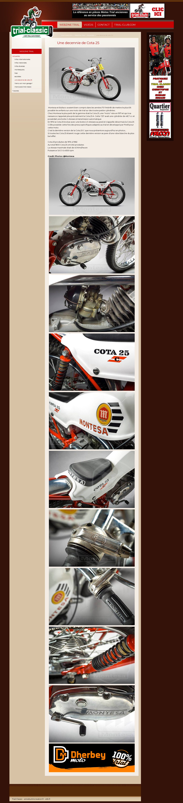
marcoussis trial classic (23, 87)
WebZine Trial (69, 24)
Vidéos (88, 24)
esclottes (18, 77)
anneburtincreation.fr (34, 799)
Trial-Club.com (125, 24)
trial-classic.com (66, 35)
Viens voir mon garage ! (23, 83)
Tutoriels (15, 91)
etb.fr (47, 799)
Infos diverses (20, 66)
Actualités (16, 56)
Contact (104, 24)
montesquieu (20, 70)
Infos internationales (22, 59)
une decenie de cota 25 (23, 80)
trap (16, 73)
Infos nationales (21, 63)
